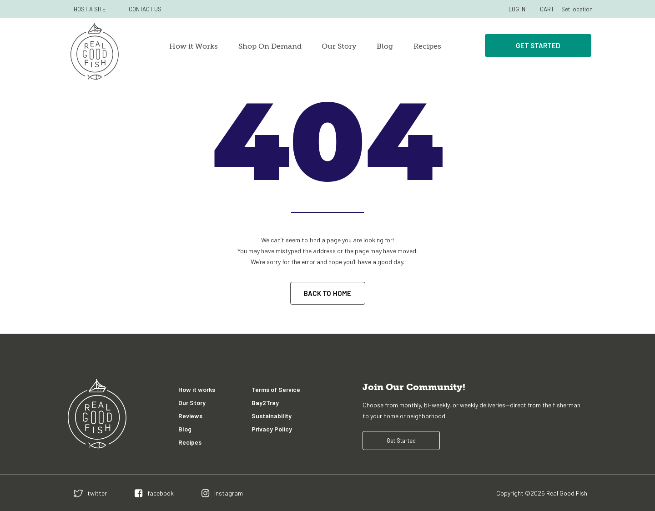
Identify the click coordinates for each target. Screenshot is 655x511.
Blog (385, 46)
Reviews (190, 416)
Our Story (339, 46)
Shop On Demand (270, 46)
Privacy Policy (272, 429)
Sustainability (272, 416)
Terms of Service (276, 389)
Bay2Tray (265, 402)
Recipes (427, 46)
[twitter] (90, 493)
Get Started (538, 45)
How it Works (193, 46)
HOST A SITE (90, 9)
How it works (196, 389)
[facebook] (154, 493)
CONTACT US (145, 9)
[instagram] (222, 493)
